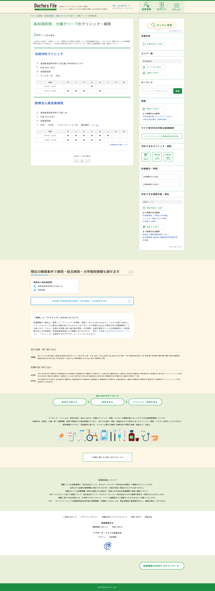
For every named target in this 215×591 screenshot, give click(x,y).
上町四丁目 (107, 356)
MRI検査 (164, 215)
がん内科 (70, 376)
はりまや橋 (46, 356)
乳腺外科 (112, 379)
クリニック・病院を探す (145, 402)
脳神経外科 (95, 379)
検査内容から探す (153, 208)
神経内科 (96, 373)
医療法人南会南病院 (49, 103)
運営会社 (148, 517)
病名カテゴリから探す (65, 16)
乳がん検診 (162, 218)
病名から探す (151, 226)
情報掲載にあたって (100, 527)
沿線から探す (151, 72)
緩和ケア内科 (135, 376)
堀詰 (52, 356)
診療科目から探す (153, 44)
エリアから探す (152, 67)
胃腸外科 (68, 379)
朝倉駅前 (176, 356)
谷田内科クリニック (49, 54)
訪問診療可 (162, 119)
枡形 (82, 356)
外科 (39, 379)
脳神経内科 (93, 376)
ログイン (102, 537)
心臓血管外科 (121, 379)
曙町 (167, 356)
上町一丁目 (89, 356)
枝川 (39, 356)
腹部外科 (151, 379)
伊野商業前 (78, 358)
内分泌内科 (42, 376)
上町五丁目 (115, 356)
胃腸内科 (53, 373)
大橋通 (56, 356)
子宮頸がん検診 (149, 221)
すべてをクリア (175, 31)
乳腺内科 (126, 376)
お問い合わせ (136, 517)
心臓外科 (129, 379)
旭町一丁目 (124, 356)
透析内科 (78, 376)
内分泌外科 (49, 382)
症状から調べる (70, 402)
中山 (71, 358)
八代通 (67, 358)
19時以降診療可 (149, 119)
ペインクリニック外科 (172, 379)
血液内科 (129, 373)
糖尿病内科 (114, 373)
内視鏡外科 (159, 379)
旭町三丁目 (140, 356)
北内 (84, 358)
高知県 (39, 16)
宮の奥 (48, 358)
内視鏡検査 (147, 215)
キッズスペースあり (163, 116)
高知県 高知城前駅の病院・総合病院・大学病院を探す (80, 301)
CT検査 (156, 215)
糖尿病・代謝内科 (60, 376)
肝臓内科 (118, 376)
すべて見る (95, 125)
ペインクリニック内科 (174, 373)
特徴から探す (151, 109)
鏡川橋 (151, 356)
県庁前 (69, 356)
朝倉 (171, 356)
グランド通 (76, 356)
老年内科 (101, 376)
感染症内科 (145, 373)
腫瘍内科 (137, 373)
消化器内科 (46, 373)
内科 (39, 373)
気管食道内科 (62, 373)
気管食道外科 (77, 379)
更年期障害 (147, 237)
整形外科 (45, 379)
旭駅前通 (132, 356)
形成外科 (52, 379)
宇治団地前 (60, 358)
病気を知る (107, 402)
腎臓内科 (89, 373)
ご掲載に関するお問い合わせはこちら (107, 457)
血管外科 (41, 382)
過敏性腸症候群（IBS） (159, 234)
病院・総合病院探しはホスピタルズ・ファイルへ (122, 6)
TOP (32, 16)
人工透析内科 (105, 373)
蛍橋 (146, 356)
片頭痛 (145, 240)
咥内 (53, 358)
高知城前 (63, 356)
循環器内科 (81, 373)
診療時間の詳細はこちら (119, 144)
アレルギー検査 (149, 218)
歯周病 (156, 237)
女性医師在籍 (148, 116)
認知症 (145, 234)
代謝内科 (49, 376)
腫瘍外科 (137, 379)
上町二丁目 (98, 356)
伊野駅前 (97, 358)
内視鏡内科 (153, 373)
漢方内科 (161, 373)
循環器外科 (104, 379)
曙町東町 (161, 356)
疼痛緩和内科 (110, 376)
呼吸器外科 (86, 379)
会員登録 (112, 537)
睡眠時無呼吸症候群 (168, 237)
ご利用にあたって (70, 517)
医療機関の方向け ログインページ (161, 565)
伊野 (103, 358)
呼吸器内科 (72, 373)
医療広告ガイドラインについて (114, 517)
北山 (88, 358)
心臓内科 (122, 373)
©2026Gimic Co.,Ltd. (107, 587)
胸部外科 (144, 379)
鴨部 (156, 356)
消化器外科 (60, 379)
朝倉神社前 (42, 358)
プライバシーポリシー (89, 517)
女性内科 (85, 376)
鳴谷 (92, 358)
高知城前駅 (49, 16)
